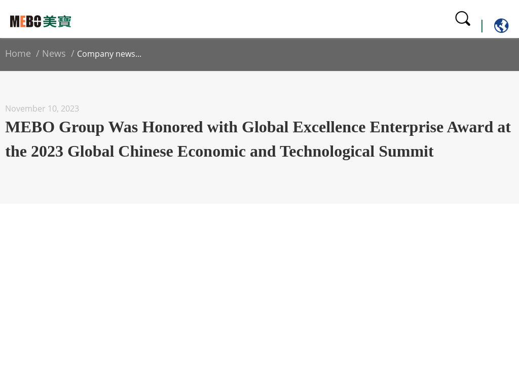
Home (18, 53)
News (54, 53)
